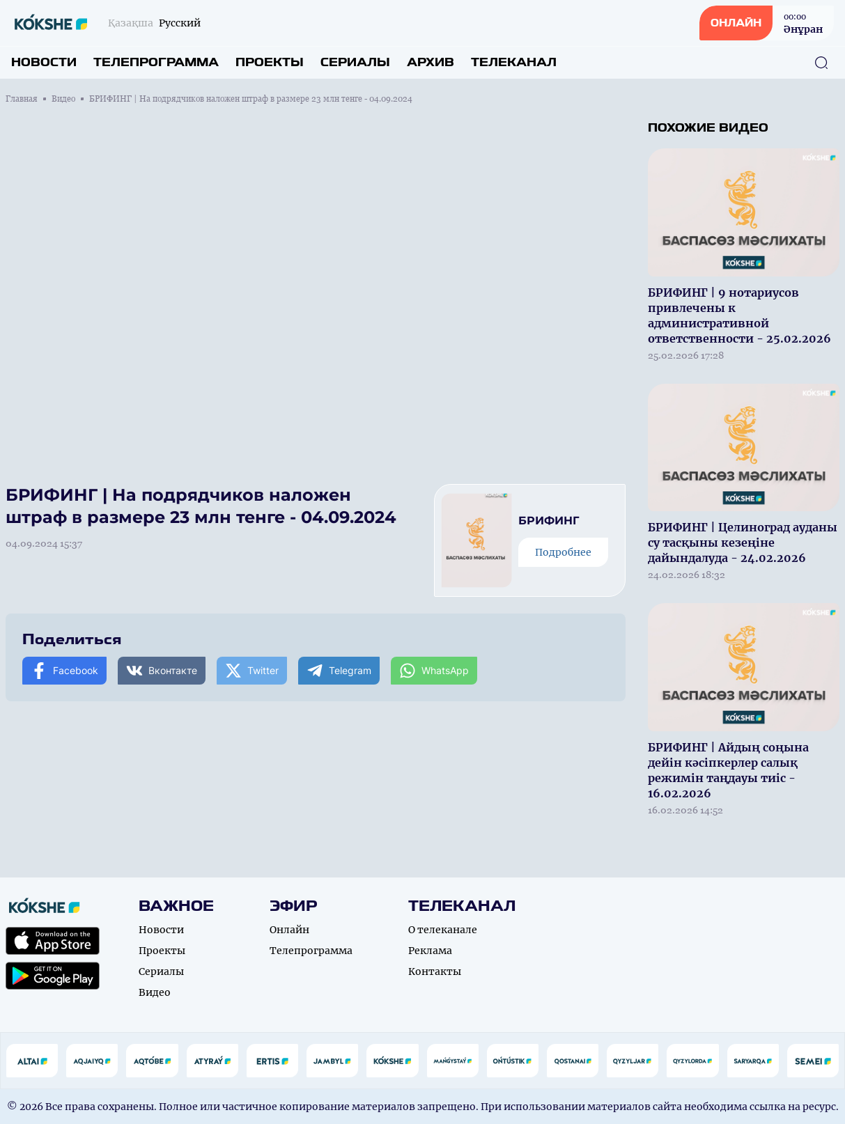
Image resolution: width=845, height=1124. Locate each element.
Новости (44, 62)
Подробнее (563, 552)
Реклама (430, 950)
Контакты (434, 971)
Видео (63, 99)
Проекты (269, 62)
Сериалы (355, 62)
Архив (430, 62)
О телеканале (442, 929)
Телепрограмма (156, 62)
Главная (22, 99)
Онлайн (289, 929)
